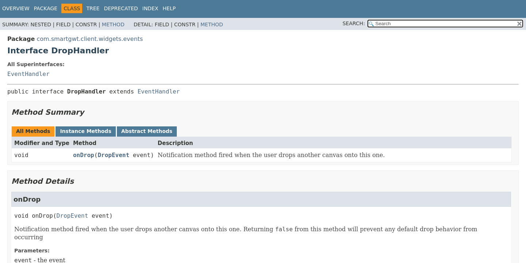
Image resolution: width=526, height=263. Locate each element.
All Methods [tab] (33, 131)
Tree (92, 8)
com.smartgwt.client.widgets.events (90, 38)
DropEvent (113, 155)
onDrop (83, 155)
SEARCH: (354, 23)
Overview (16, 8)
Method (113, 24)
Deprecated (121, 8)
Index (150, 8)
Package (46, 8)
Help (169, 8)
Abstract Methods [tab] (146, 131)
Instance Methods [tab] (85, 131)
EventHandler (28, 73)
